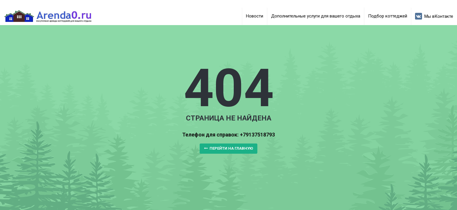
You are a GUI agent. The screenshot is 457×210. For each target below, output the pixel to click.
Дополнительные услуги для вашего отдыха (315, 16)
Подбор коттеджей (387, 16)
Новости (254, 16)
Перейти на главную (228, 148)
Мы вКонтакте (434, 16)
